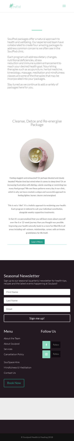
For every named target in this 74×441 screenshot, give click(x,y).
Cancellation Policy (14, 354)
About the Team (12, 338)
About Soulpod (11, 343)
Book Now (14, 383)
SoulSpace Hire (11, 362)
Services (8, 348)
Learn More (37, 241)
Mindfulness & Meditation (17, 367)
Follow (56, 344)
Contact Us (10, 372)
